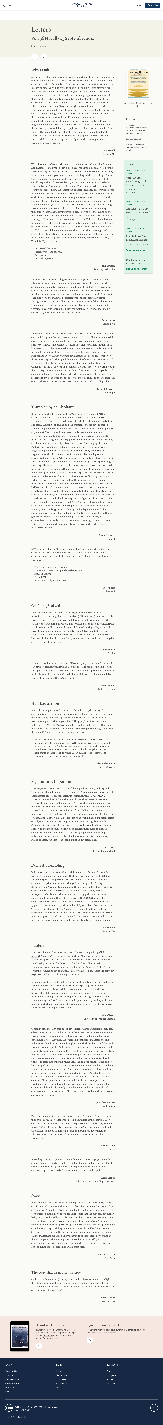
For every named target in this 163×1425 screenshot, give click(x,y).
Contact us (60, 1371)
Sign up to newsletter (136, 269)
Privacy (27, 1417)
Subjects (50, 17)
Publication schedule (13, 1379)
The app (61, 1375)
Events (100, 17)
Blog (62, 17)
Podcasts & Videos (81, 17)
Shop (111, 17)
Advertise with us (12, 1384)
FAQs (58, 1388)
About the (11, 1371)
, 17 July (97, 796)
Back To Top (154, 1408)
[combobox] (55, 46)
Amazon (39, 1338)
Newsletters (125, 17)
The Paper (35, 17)
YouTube (110, 1379)
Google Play (48, 1335)
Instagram (111, 1375)
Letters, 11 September (70, 1279)
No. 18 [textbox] (68, 47)
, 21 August (86, 616)
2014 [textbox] (54, 47)
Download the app (51, 1325)
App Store (63, 1333)
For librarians (61, 1379)
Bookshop (9, 1388)
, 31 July (78, 721)
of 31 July (45, 1203)
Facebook (111, 1384)
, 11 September (54, 84)
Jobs (7, 1392)
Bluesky (110, 1371)
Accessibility (61, 1384)
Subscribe (150, 5)
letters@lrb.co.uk (133, 139)
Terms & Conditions (13, 1417)
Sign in (136, 6)
